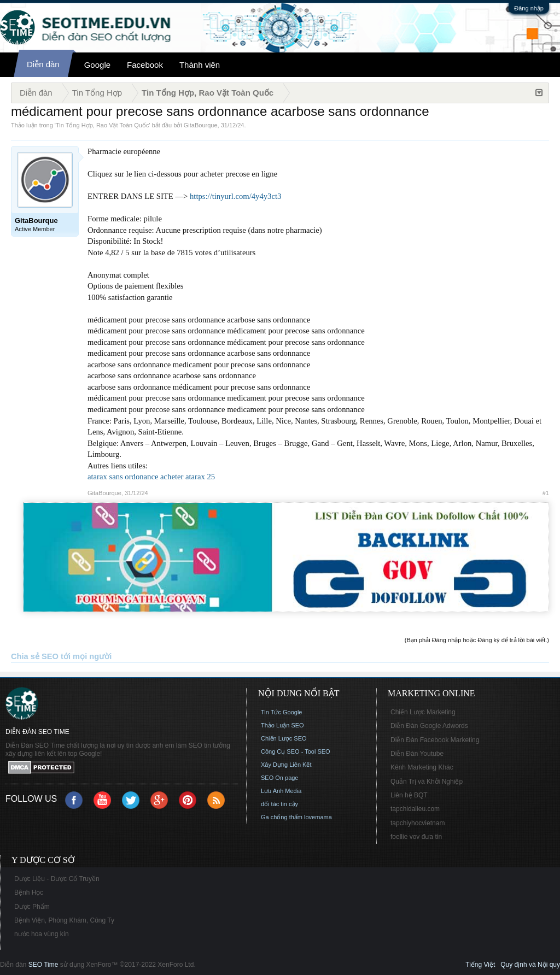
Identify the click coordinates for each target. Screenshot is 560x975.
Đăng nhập (529, 8)
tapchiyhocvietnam (417, 823)
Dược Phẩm (32, 907)
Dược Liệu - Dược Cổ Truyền (57, 879)
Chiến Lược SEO (284, 738)
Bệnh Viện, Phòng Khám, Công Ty (64, 920)
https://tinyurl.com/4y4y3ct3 (235, 196)
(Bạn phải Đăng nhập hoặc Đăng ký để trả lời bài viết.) (477, 640)
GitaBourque (201, 125)
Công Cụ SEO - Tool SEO (295, 751)
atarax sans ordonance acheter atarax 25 (151, 476)
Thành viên (199, 64)
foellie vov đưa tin (416, 837)
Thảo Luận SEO (282, 725)
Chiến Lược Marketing (423, 712)
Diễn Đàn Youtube (417, 753)
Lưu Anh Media (281, 791)
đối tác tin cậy (279, 804)
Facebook (145, 64)
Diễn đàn (43, 64)
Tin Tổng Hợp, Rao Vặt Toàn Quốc (102, 125)
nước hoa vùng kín (41, 934)
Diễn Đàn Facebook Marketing (434, 740)
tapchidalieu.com (415, 809)
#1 (545, 493)
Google (97, 64)
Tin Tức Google (281, 712)
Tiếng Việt (480, 964)
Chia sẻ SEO (35, 656)
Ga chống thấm (281, 817)
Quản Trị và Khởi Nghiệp (426, 781)
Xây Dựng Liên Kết (286, 764)
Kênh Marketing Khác (421, 767)
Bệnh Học (28, 892)
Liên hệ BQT (409, 795)
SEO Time (43, 964)
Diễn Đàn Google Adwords (429, 726)
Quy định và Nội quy (530, 964)
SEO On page (280, 777)
